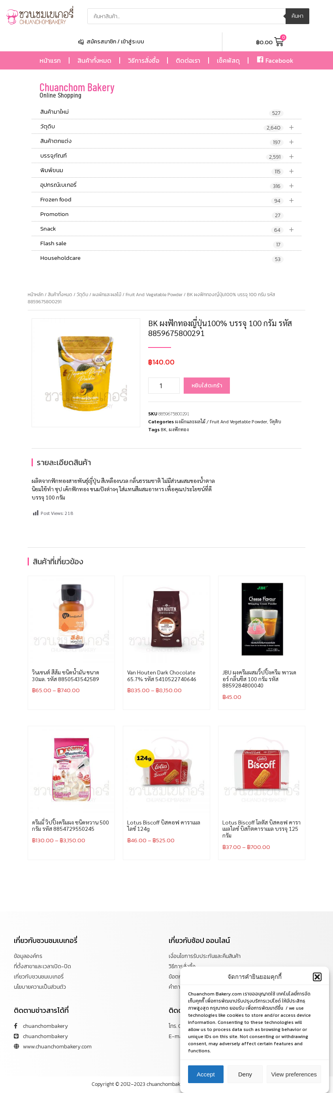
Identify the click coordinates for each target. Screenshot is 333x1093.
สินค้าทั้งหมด (94, 60)
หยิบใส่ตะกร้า (207, 385)
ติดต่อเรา (188, 60)
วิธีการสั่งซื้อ (143, 60)
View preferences (294, 1076)
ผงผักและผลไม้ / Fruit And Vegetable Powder (137, 294)
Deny (245, 1076)
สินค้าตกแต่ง (170, 141)
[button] (317, 979)
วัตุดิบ (170, 126)
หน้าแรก (50, 60)
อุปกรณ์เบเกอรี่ (170, 185)
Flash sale (162, 244)
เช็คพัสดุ (228, 60)
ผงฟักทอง (179, 429)
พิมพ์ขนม (170, 170)
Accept (206, 1076)
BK (163, 429)
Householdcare (162, 258)
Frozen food (170, 199)
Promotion (162, 214)
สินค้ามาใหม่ (162, 112)
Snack (170, 229)
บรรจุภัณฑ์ (170, 155)
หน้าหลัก (35, 294)
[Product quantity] (164, 385)
